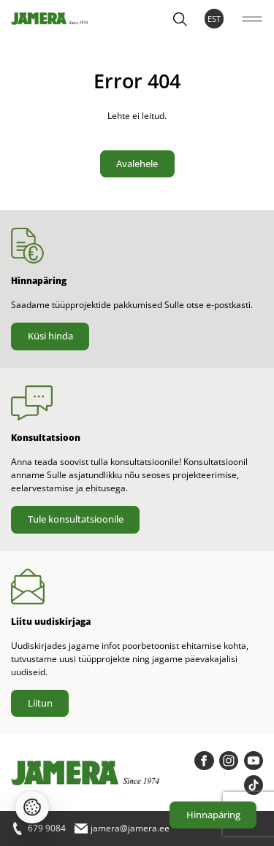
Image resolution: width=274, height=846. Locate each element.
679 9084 (38, 828)
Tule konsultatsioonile (75, 519)
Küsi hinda (50, 335)
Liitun (40, 703)
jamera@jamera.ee (122, 828)
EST (214, 18)
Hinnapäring (213, 814)
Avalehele (137, 163)
